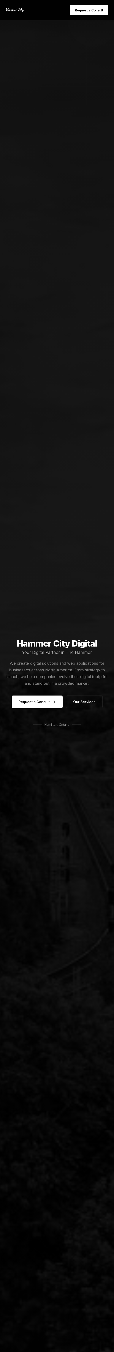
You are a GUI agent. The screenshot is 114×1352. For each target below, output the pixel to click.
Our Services (84, 702)
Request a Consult (89, 10)
